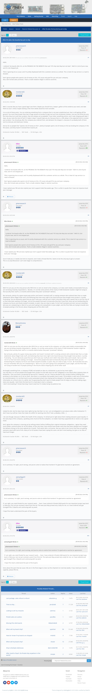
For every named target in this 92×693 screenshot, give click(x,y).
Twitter (68, 677)
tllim (83, 630)
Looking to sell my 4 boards (15, 611)
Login (5, 20)
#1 (88, 57)
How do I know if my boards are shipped (19, 635)
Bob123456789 (53, 648)
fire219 (88, 690)
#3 (88, 156)
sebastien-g (53, 598)
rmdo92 (52, 635)
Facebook (69, 674)
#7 (88, 406)
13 (63, 642)
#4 (88, 215)
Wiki (47, 16)
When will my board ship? (14, 629)
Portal (63, 16)
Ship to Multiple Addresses (15, 648)
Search (69, 16)
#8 (88, 460)
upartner (53, 629)
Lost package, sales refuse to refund (17, 598)
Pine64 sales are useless (14, 617)
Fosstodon (69, 681)
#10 (88, 535)
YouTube (68, 679)
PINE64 (5, 29)
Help (76, 16)
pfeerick (84, 618)
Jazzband (84, 599)
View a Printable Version (10, 660)
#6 (88, 336)
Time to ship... (10, 604)
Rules (29, 16)
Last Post (78, 599)
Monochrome (21, 323)
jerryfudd (53, 604)
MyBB (11, 690)
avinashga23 (20, 477)
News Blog (55, 16)
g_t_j (83, 642)
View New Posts (6, 24)
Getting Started (38, 16)
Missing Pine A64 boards (14, 623)
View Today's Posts (17, 24)
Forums (80, 674)
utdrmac (52, 611)
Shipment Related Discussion (30, 29)
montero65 (20, 92)
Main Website (21, 16)
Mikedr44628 (53, 623)
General (11, 29)
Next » (14, 35)
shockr (53, 642)
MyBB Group (24, 690)
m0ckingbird (66, 690)
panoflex (52, 617)
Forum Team (82, 683)
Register (13, 20)
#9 (88, 488)
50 (63, 629)
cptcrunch (85, 611)
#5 (88, 283)
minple (53, 654)
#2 (88, 101)
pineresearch (21, 46)
